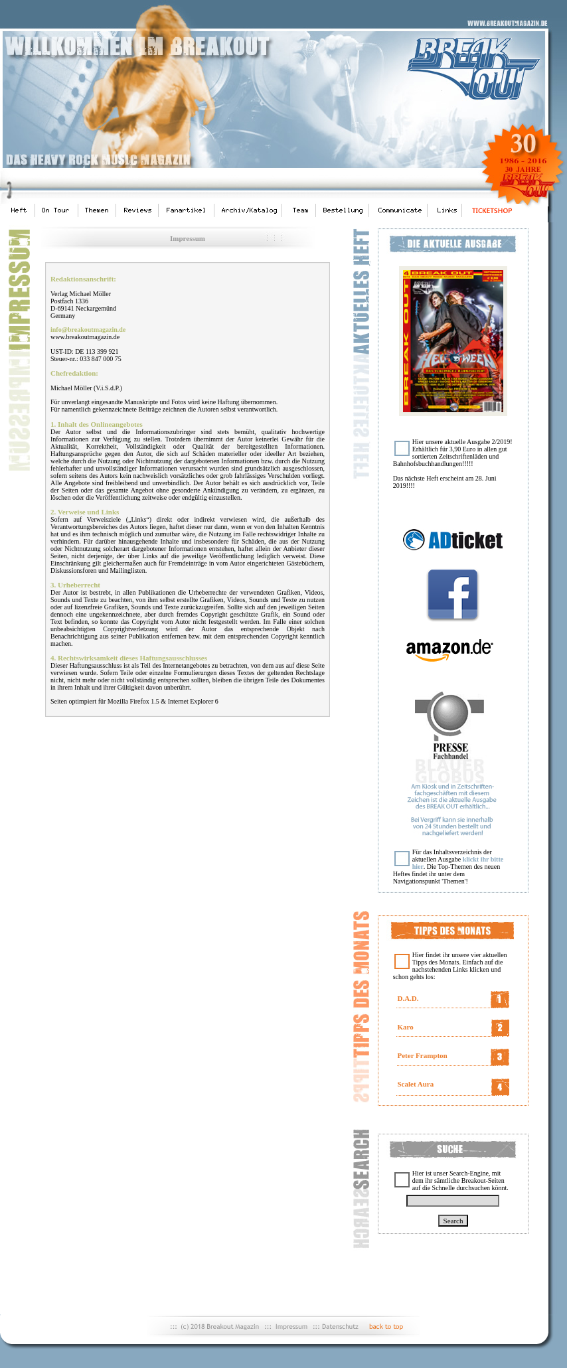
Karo (405, 1027)
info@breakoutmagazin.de (87, 329)
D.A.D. (407, 998)
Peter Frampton (422, 1055)
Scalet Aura (415, 1084)
